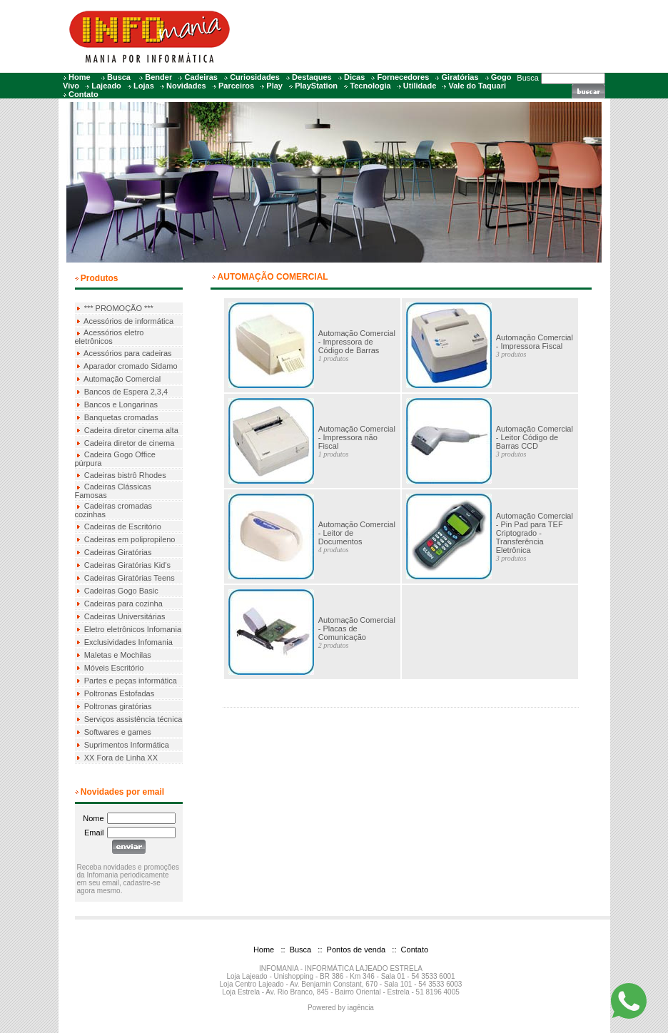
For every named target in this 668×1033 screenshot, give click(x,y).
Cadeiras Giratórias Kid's (127, 565)
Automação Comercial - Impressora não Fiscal (356, 437)
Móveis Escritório (114, 667)
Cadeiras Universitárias (125, 616)
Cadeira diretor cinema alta (131, 430)
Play (274, 85)
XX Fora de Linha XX (121, 757)
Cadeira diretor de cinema (129, 443)
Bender (158, 77)
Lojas (143, 85)
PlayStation (316, 85)
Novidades (186, 85)
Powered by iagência (341, 1008)
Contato (83, 94)
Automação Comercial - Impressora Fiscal (534, 341)
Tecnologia (370, 85)
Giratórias (460, 77)
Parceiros (236, 85)
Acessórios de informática (128, 321)
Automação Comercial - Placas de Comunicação (356, 628)
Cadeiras (200, 77)
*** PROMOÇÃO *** (118, 308)
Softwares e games (117, 732)
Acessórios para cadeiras (128, 353)
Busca (119, 77)
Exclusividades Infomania (128, 642)
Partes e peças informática (130, 680)
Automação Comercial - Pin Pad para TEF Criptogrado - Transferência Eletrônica (534, 533)
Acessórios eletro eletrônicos (109, 336)
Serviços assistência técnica (133, 719)
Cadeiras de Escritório (122, 526)
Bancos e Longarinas (121, 404)
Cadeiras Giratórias (118, 552)
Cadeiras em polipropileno (130, 539)
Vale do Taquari (478, 85)
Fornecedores (404, 77)
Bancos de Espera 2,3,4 (126, 391)
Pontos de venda (355, 949)
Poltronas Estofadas (119, 693)
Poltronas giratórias (118, 706)
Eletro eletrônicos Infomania (132, 629)
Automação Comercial (122, 379)
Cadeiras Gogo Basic (121, 590)
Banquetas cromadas (121, 417)
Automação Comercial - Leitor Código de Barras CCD (534, 437)
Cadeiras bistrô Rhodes (125, 475)
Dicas (354, 77)
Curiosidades (255, 77)
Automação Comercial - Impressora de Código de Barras (356, 342)
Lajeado (106, 85)
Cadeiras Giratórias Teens (129, 578)
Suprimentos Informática (126, 745)
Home (80, 77)
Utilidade (419, 85)
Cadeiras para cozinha (123, 603)
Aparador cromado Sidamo (130, 366)
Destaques (312, 77)
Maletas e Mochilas (117, 655)
